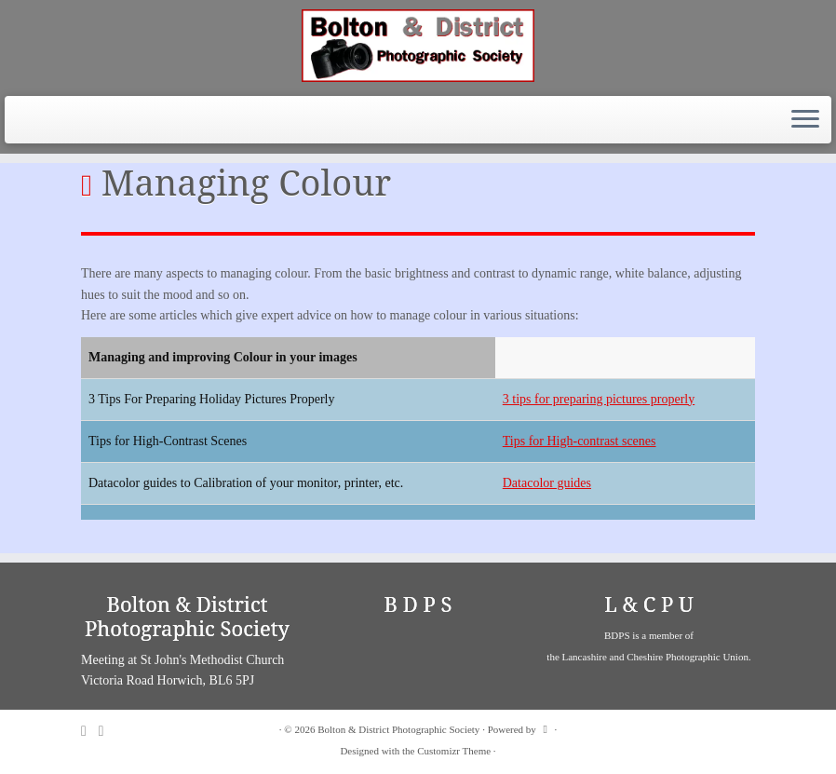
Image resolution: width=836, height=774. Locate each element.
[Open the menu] (805, 120)
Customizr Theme (454, 750)
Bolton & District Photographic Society (398, 729)
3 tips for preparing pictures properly (598, 399)
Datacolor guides (547, 483)
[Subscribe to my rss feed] (90, 730)
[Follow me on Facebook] (107, 730)
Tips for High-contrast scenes (579, 441)
